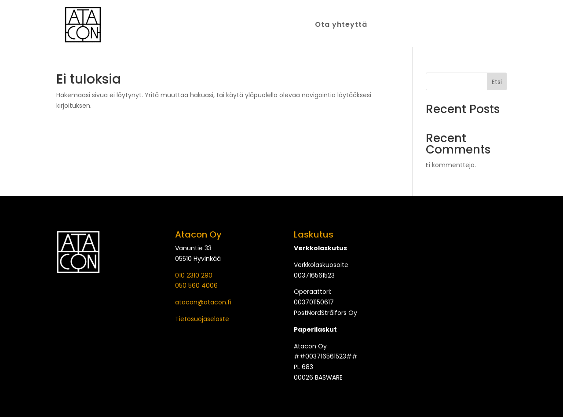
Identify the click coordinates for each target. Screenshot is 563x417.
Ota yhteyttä (341, 25)
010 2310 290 (193, 275)
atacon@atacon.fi (203, 302)
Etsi (497, 81)
